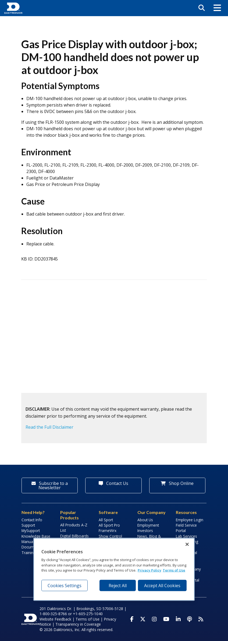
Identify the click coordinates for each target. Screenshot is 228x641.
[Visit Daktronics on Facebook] (132, 619)
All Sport (106, 519)
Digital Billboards (74, 535)
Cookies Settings (64, 585)
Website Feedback (55, 619)
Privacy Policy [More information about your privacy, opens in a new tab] (149, 570)
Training (28, 552)
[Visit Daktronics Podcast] (189, 619)
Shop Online (177, 483)
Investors (145, 530)
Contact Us (113, 483)
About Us (145, 519)
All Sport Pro (109, 525)
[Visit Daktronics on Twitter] (142, 619)
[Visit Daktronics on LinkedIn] (178, 619)
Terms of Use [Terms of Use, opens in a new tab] (174, 570)
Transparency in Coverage (78, 624)
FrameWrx (107, 530)
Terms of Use (87, 619)
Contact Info (32, 519)
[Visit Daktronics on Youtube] (166, 619)
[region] (114, 569)
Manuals (29, 541)
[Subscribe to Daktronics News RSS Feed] (200, 619)
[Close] (187, 544)
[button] (217, 8)
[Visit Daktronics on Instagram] (154, 619)
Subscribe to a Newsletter (49, 485)
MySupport (31, 530)
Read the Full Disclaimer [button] (49, 427)
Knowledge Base (36, 536)
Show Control (110, 536)
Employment (148, 525)
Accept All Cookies (162, 585)
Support (28, 525)
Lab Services (186, 536)
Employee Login (189, 519)
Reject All (118, 585)
